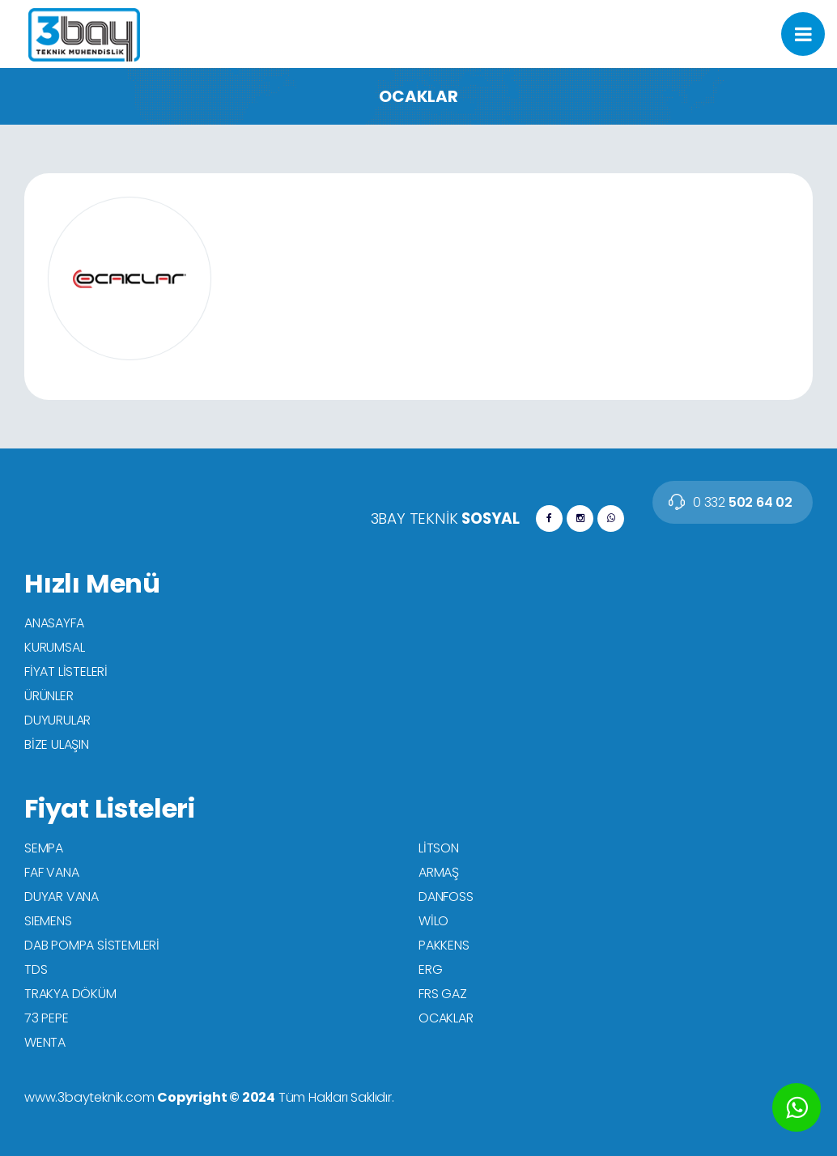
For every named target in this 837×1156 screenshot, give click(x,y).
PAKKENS (443, 945)
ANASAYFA (53, 623)
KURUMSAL (54, 647)
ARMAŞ (438, 872)
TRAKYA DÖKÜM (70, 993)
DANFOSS (446, 896)
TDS (35, 969)
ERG (430, 969)
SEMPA (43, 848)
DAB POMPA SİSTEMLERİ (91, 945)
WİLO (433, 921)
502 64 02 (742, 502)
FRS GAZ (442, 993)
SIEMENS (48, 921)
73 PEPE (46, 1018)
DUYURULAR (57, 720)
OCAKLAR (446, 1018)
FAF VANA (51, 872)
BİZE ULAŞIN (56, 744)
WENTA (45, 1042)
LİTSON (438, 848)
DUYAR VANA (61, 896)
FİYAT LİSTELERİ (66, 671)
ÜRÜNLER (49, 695)
